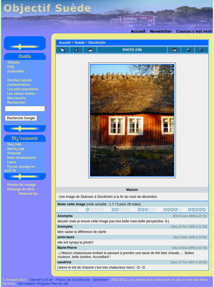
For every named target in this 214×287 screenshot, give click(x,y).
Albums (13, 62)
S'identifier (16, 71)
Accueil (65, 43)
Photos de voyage (21, 185)
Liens (11, 162)
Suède (79, 43)
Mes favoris (16, 98)
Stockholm (96, 43)
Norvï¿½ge (16, 149)
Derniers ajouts (19, 80)
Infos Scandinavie (21, 158)
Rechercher (16, 102)
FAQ (10, 67)
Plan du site (60, 284)
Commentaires (18, 85)
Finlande (14, 153)
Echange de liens (21, 189)
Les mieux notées (21, 94)
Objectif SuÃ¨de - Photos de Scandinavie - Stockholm (68, 280)
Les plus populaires (23, 89)
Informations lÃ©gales (33, 284)
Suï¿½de (14, 144)
